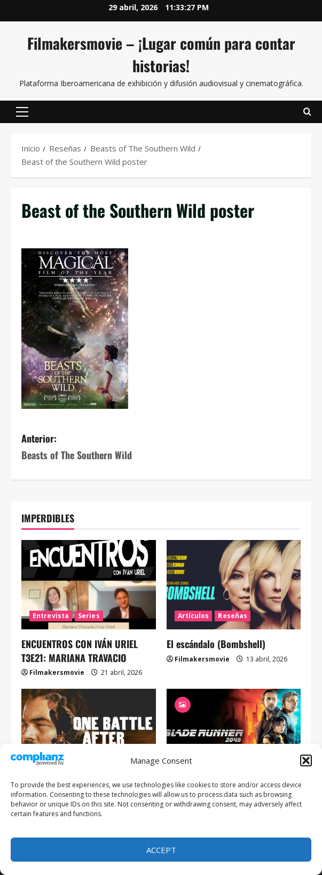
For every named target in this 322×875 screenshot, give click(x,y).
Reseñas (232, 615)
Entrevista (51, 615)
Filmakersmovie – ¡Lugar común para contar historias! (161, 54)
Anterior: (91, 447)
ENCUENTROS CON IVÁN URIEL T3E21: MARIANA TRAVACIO (79, 650)
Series (89, 615)
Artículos (193, 615)
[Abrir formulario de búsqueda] (307, 112)
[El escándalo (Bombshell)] (234, 585)
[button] (306, 760)
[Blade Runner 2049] (234, 734)
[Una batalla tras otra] (88, 734)
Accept (161, 849)
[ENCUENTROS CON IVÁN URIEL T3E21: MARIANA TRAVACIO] (88, 585)
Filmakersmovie (56, 672)
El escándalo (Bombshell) (216, 644)
